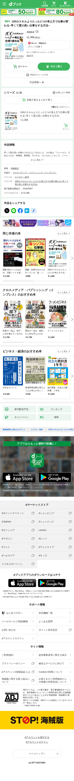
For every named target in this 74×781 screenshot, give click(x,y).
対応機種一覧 (46, 613)
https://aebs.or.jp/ (32, 705)
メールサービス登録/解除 (15, 621)
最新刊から (65, 107)
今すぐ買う (56, 66)
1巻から (54, 107)
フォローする (37, 31)
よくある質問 (46, 621)
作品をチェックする (39, 75)
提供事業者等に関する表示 (53, 655)
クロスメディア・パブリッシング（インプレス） (35, 173)
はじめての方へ (12, 613)
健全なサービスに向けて (51, 663)
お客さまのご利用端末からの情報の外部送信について (53, 680)
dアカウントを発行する (37, 737)
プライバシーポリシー (13, 663)
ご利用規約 (7, 655)
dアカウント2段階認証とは (16, 672)
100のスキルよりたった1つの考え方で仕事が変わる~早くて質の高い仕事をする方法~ (45, 114)
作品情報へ (35, 82)
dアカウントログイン (13, 638)
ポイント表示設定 (48, 630)
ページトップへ (37, 753)
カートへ (22, 66)
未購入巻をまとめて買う (39, 99)
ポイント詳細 (34, 47)
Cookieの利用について (50, 672)
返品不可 (30, 55)
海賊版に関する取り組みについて (16, 680)
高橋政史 (31, 32)
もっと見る (63, 233)
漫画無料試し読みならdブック (14, 429)
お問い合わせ (9, 630)
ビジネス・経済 (22, 177)
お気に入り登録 (63, 92)
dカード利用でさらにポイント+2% (40, 52)
